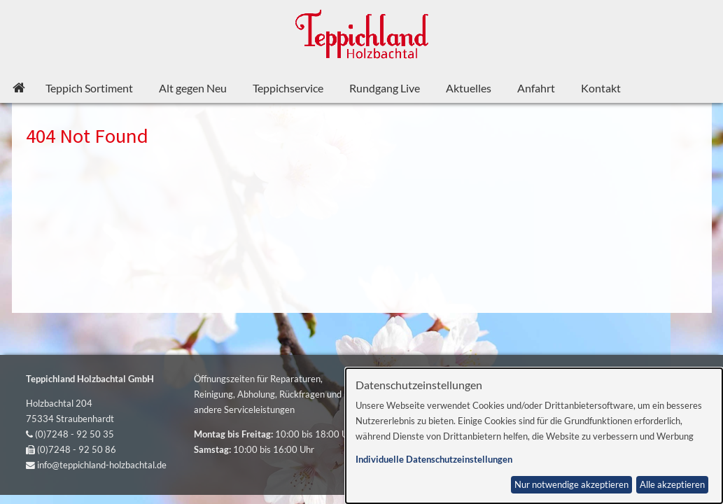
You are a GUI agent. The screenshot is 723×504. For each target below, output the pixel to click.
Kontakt (601, 87)
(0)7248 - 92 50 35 (74, 434)
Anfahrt (536, 87)
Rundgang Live (384, 87)
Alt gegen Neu (193, 87)
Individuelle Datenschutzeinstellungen (434, 459)
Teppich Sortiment (89, 87)
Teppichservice (288, 87)
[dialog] (534, 436)
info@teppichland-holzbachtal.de (102, 464)
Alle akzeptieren (672, 484)
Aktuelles (468, 87)
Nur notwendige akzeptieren (571, 484)
